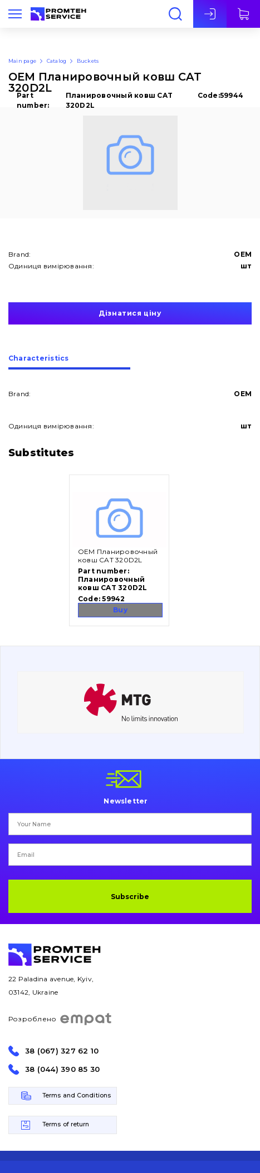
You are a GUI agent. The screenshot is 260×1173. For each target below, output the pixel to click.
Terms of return (66, 1124)
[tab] (69, 362)
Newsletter (126, 801)
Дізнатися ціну (130, 313)
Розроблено (60, 1019)
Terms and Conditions (76, 1095)
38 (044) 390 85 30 (62, 1069)
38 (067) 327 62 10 (62, 1051)
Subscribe (130, 896)
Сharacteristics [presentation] (38, 358)
